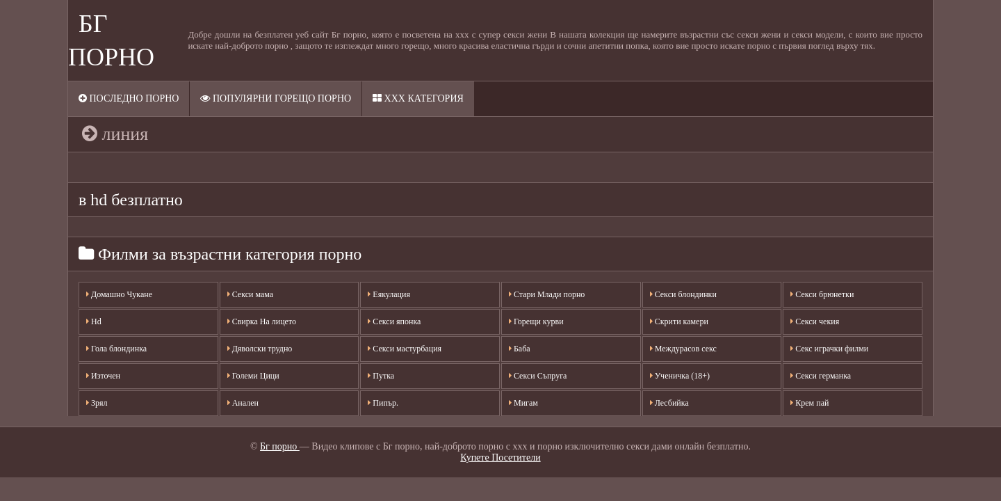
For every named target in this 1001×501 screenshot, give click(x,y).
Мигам (523, 403)
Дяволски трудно (260, 348)
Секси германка (820, 376)
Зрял (97, 403)
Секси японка (394, 321)
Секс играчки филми (829, 348)
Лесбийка (669, 403)
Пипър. (383, 403)
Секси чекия (814, 321)
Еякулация (389, 294)
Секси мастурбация (404, 348)
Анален (243, 403)
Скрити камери (679, 321)
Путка (381, 376)
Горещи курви (536, 321)
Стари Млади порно (547, 294)
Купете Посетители (500, 457)
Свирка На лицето (261, 321)
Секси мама (250, 294)
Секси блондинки (683, 294)
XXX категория (418, 98)
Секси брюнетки (822, 294)
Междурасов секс (683, 348)
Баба (519, 348)
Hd (93, 321)
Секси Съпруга (538, 376)
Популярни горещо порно (275, 98)
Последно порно (129, 98)
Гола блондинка (116, 348)
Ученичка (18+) (680, 376)
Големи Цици (253, 376)
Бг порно (280, 446)
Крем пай (809, 403)
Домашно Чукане (119, 294)
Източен (103, 376)
